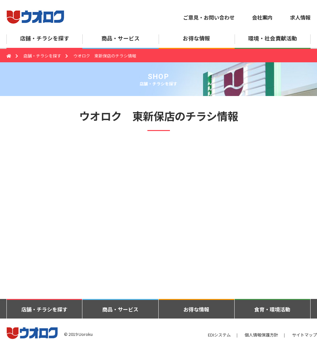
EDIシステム (219, 335)
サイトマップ (304, 335)
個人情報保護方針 (261, 335)
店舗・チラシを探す (42, 56)
